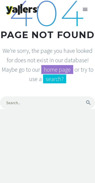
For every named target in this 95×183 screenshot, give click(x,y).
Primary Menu (85, 9)
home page (57, 69)
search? (55, 79)
